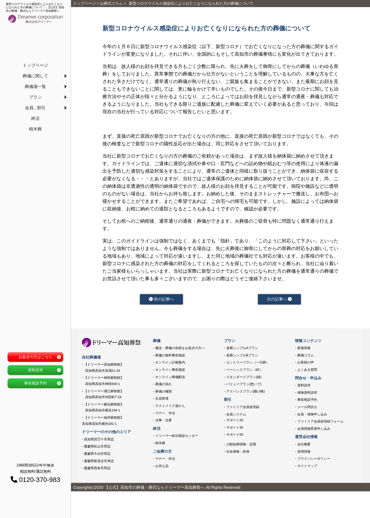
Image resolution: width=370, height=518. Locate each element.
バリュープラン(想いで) (243, 385)
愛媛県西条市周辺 (97, 469)
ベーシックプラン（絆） (244, 370)
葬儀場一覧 (35, 86)
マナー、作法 (165, 414)
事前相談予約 (35, 383)
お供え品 (161, 466)
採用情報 (304, 452)
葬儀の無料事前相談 (170, 356)
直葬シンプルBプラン (242, 356)
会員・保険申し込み (312, 415)
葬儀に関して (35, 76)
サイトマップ (307, 466)
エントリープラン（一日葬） (247, 363)
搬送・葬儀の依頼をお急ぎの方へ (180, 349)
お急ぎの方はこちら (35, 357)
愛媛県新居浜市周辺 (99, 462)
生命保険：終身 (237, 452)
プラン (35, 97)
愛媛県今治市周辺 (97, 454)
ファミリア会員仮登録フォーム (320, 422)
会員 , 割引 (35, 107)
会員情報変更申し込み (313, 429)
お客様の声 (305, 363)
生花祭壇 (161, 399)
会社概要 (304, 445)
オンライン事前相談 (170, 370)
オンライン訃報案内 (170, 363)
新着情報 (304, 349)
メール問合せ (307, 407)
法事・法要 (163, 421)
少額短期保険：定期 (241, 445)
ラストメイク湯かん (170, 406)
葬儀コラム (305, 356)
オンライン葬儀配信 (170, 378)
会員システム (236, 415)
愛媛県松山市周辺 (97, 447)
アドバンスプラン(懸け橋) (245, 392)
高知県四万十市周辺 (99, 440)
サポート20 (234, 421)
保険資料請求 (307, 393)
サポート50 (234, 435)
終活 (35, 118)
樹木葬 (35, 129)
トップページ (35, 65)
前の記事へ (161, 299)
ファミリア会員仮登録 (242, 407)
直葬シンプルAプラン (242, 349)
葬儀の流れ (163, 385)
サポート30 (234, 428)
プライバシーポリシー (313, 459)
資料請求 (35, 370)
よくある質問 (307, 370)
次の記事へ (279, 299)
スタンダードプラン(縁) (243, 378)
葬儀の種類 (163, 392)
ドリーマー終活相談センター (176, 437)
